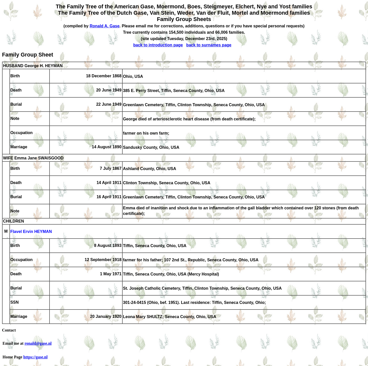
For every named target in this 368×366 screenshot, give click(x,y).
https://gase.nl (35, 357)
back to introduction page (158, 45)
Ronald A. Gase (105, 26)
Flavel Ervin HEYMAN (31, 232)
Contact (9, 330)
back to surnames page (208, 45)
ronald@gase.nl (38, 343)
